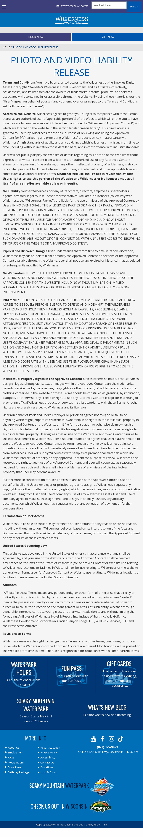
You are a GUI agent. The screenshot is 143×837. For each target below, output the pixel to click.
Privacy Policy (48, 752)
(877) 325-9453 (107, 747)
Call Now (107, 37)
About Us (13, 747)
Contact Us (47, 762)
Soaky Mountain (71, 785)
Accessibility (47, 757)
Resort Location (50, 747)
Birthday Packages (19, 772)
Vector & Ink (100, 824)
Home (6, 47)
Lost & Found (48, 772)
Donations (46, 767)
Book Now (35, 37)
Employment (15, 752)
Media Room (16, 762)
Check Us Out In (72, 806)
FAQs (11, 757)
